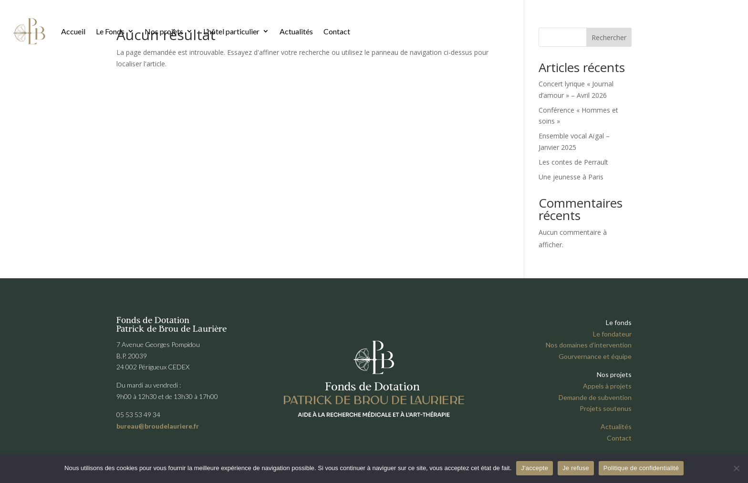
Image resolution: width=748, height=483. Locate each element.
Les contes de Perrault (573, 162)
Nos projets (164, 31)
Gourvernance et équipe (595, 356)
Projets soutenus (606, 408)
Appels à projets (607, 386)
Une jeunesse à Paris (571, 176)
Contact (336, 31)
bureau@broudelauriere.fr (157, 426)
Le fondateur (612, 334)
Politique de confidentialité (641, 468)
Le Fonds (110, 31)
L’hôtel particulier (231, 31)
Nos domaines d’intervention (589, 345)
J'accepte (534, 468)
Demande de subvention (595, 397)
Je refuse (575, 468)
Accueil (73, 31)
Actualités (296, 31)
